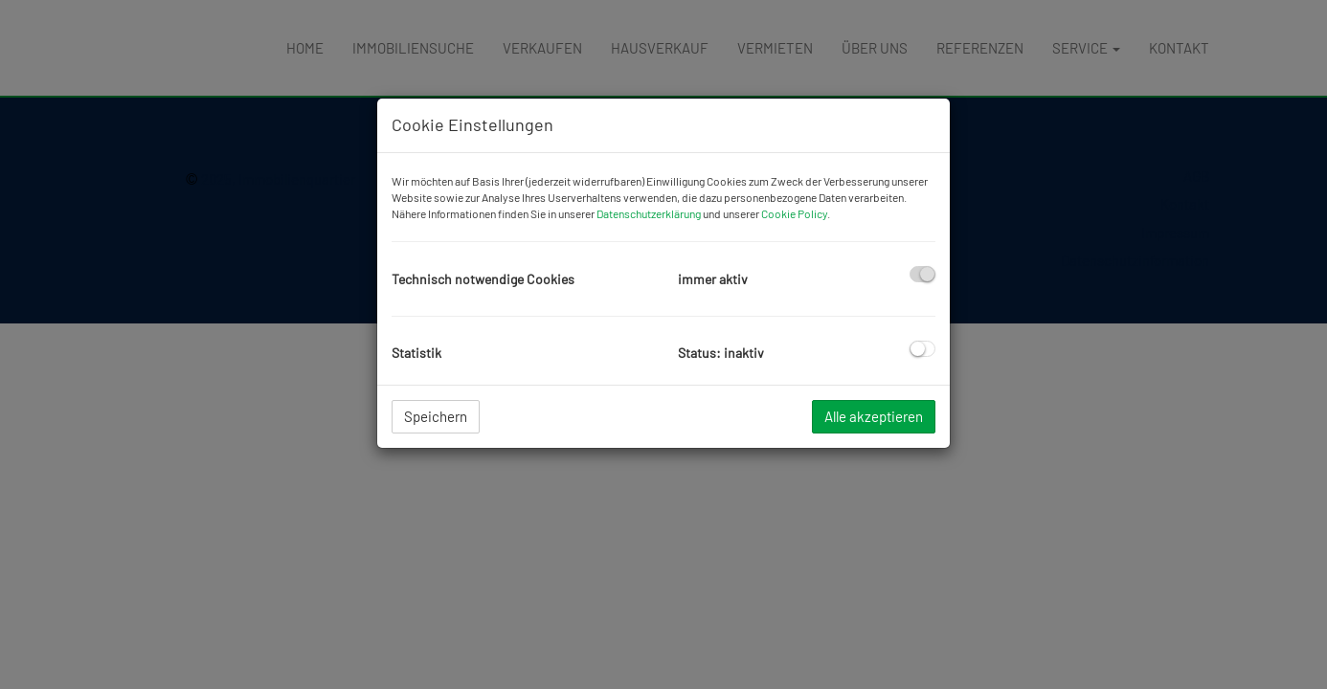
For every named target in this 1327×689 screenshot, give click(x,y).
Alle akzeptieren (873, 416)
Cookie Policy (794, 213)
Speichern (435, 416)
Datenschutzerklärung (648, 213)
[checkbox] (922, 274)
